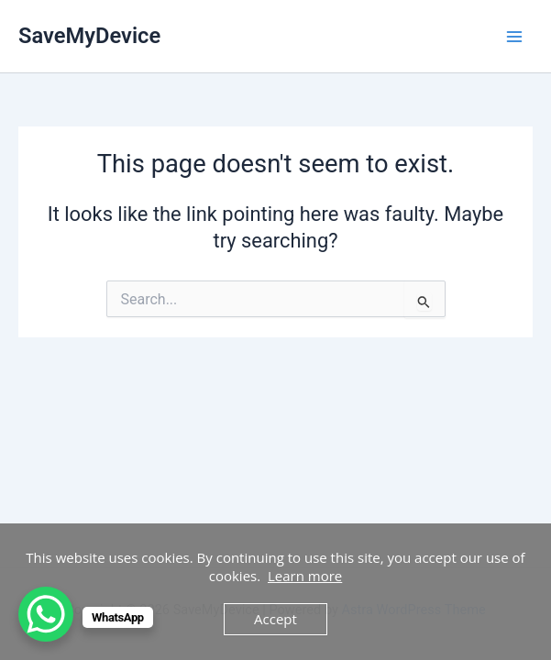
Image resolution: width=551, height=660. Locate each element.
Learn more (305, 575)
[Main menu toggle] (514, 35)
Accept (275, 619)
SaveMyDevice (89, 36)
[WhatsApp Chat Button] (45, 614)
